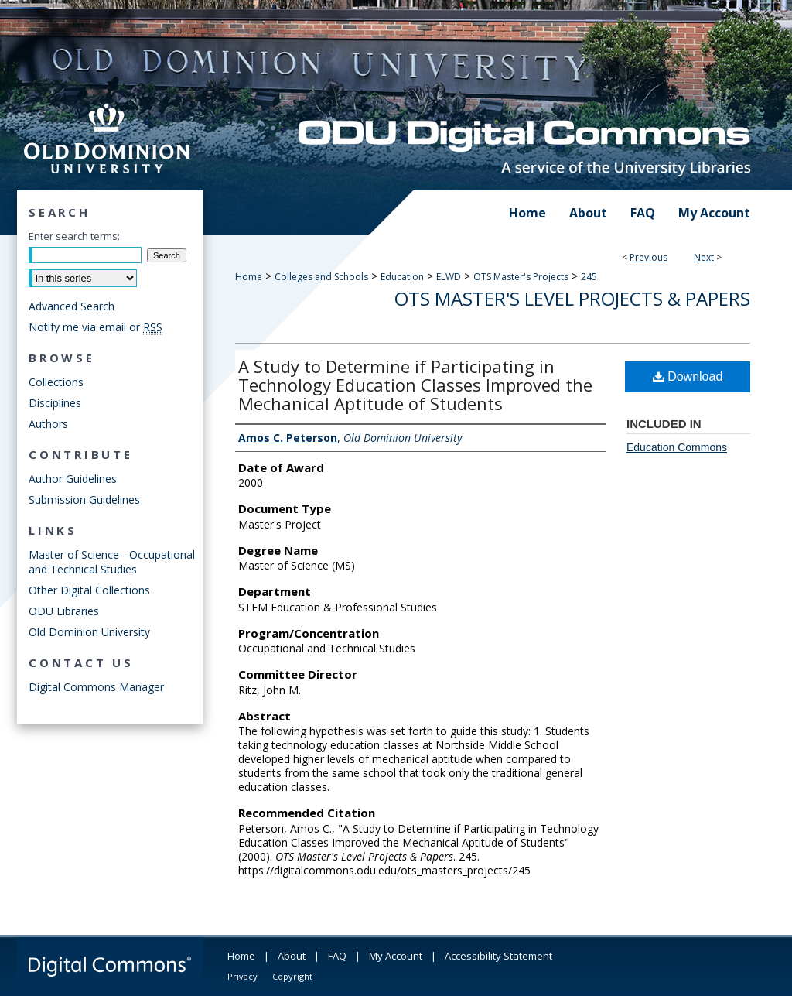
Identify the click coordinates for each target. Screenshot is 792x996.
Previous (648, 257)
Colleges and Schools (321, 276)
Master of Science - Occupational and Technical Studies (112, 562)
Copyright (292, 976)
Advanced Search (71, 306)
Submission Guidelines (84, 499)
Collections (56, 382)
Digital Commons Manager (96, 686)
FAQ (337, 956)
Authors (48, 423)
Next (704, 257)
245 (589, 276)
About (292, 956)
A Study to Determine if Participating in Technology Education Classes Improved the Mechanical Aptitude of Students (415, 384)
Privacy (242, 976)
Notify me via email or (95, 327)
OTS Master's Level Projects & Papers (572, 298)
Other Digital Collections (89, 590)
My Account (395, 956)
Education (402, 276)
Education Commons (676, 447)
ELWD (448, 276)
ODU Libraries (64, 611)
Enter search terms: (74, 236)
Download (688, 376)
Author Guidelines (73, 478)
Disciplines (55, 402)
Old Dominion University (89, 632)
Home (248, 276)
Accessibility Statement (498, 956)
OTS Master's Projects (520, 276)
